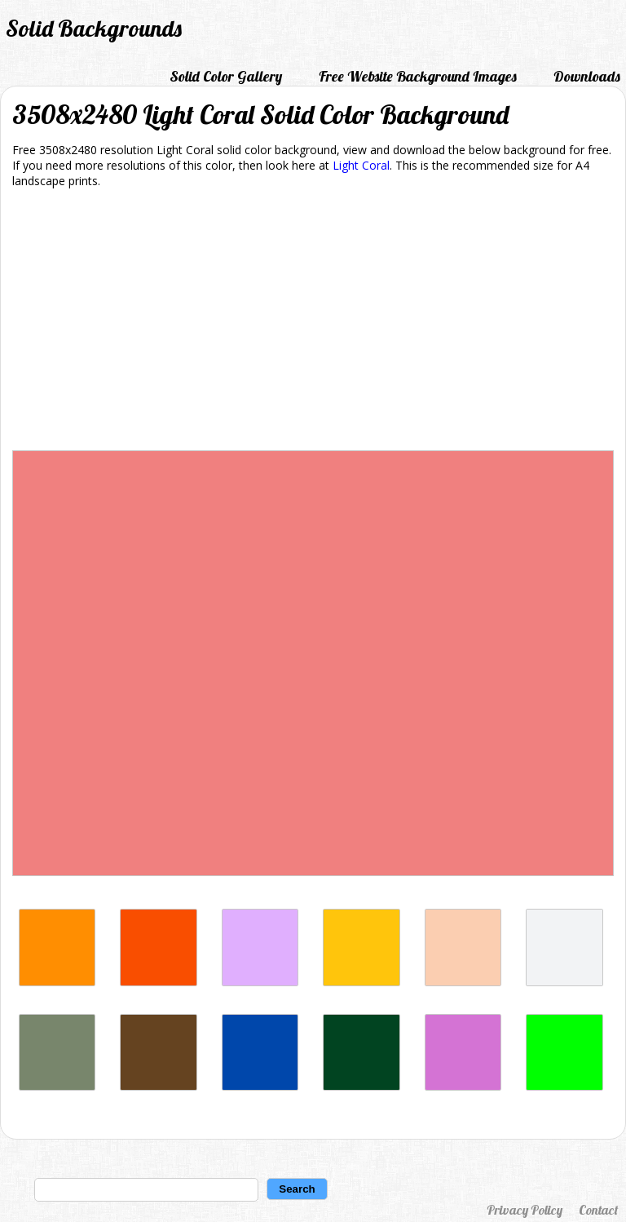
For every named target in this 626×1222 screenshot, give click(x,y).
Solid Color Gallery (226, 76)
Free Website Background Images (418, 76)
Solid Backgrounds (94, 28)
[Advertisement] (313, 322)
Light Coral (361, 165)
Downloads (586, 76)
